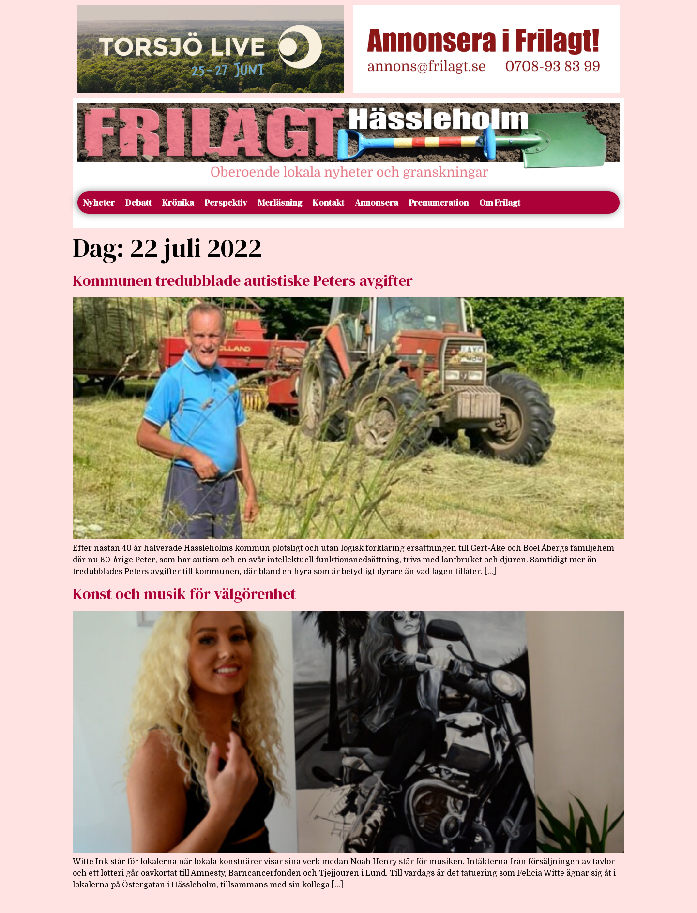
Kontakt (328, 202)
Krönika (178, 202)
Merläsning (280, 202)
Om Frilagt (499, 202)
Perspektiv (226, 202)
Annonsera (376, 202)
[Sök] (608, 202)
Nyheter (99, 202)
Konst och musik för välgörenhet (184, 593)
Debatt (138, 202)
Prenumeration (439, 202)
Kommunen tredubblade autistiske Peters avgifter (243, 280)
